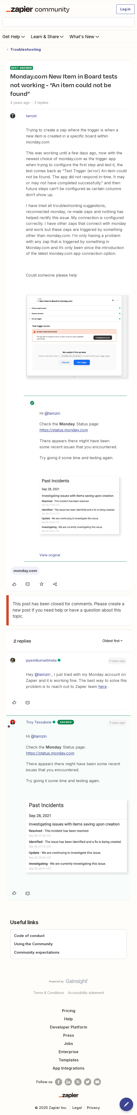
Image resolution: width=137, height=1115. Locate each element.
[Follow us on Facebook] (58, 1082)
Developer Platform (68, 1027)
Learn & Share (48, 36)
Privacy (93, 1108)
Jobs (68, 1043)
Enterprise (68, 1051)
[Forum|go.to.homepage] (38, 9)
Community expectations (37, 952)
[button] (125, 9)
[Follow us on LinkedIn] (68, 1082)
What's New (84, 36)
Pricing (68, 1010)
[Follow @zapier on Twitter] (87, 1082)
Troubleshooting (25, 49)
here (102, 686)
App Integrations (68, 1068)
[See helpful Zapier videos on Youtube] (97, 1082)
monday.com (25, 570)
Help (68, 1018)
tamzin (31, 116)
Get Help (14, 36)
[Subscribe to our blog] (78, 1082)
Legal (77, 1108)
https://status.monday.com (63, 430)
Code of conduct (29, 935)
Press (68, 1035)
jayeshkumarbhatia (41, 660)
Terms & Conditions (48, 993)
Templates (69, 1060)
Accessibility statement (86, 993)
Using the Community (33, 944)
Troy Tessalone (39, 722)
